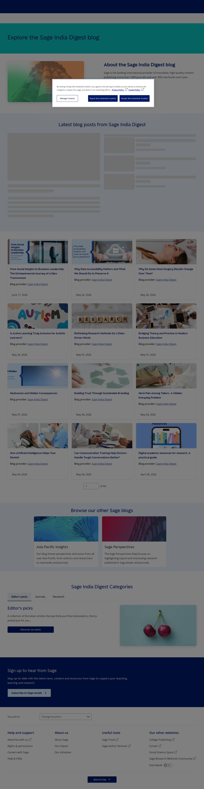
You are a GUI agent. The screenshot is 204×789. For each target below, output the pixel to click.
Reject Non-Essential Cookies (103, 98)
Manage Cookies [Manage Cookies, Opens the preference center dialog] (67, 98)
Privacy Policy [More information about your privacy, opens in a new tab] (118, 90)
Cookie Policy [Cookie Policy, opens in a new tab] (134, 90)
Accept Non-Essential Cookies (134, 98)
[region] (103, 93)
